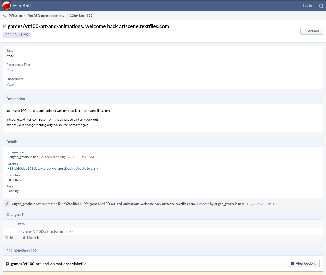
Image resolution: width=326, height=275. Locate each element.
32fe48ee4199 (16, 34)
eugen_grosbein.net (23, 157)
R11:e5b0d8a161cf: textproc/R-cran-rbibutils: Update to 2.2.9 (52, 168)
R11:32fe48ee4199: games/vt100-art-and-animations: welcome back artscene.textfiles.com (126, 203)
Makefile (33, 237)
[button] (307, 5)
